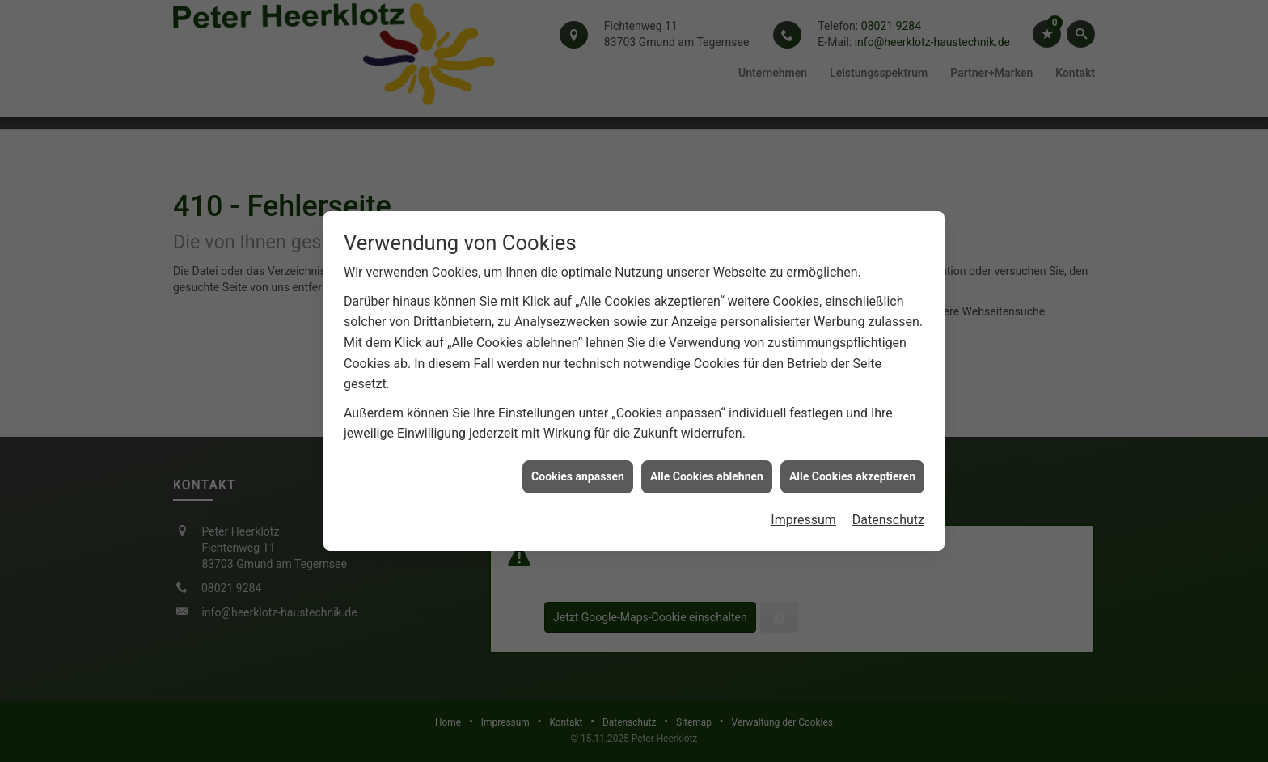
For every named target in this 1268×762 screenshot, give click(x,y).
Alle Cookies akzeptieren (852, 473)
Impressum (803, 516)
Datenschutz (888, 516)
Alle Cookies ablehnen (706, 473)
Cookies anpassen (577, 473)
